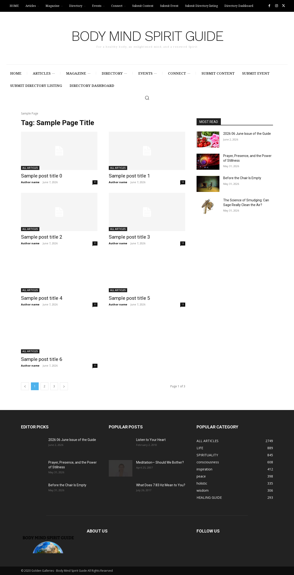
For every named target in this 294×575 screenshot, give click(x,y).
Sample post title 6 (41, 359)
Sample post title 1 (129, 176)
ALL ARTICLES (30, 167)
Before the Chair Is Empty (242, 178)
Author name (30, 182)
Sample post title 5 (129, 298)
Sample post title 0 (41, 176)
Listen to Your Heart (151, 440)
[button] (147, 98)
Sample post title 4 (41, 298)
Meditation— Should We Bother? (160, 462)
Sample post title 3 (129, 237)
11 (95, 182)
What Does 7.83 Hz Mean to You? (160, 485)
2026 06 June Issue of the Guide (247, 133)
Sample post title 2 (41, 237)
